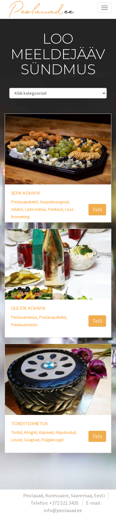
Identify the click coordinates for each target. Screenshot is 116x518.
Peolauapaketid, (25, 202)
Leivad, (17, 439)
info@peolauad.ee (63, 510)
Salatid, (18, 209)
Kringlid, (31, 432)
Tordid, (17, 432)
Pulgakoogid (52, 439)
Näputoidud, (66, 432)
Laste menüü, (36, 209)
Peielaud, (56, 209)
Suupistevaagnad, (55, 202)
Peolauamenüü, (25, 317)
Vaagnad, (32, 439)
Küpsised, (47, 432)
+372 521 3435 (64, 503)
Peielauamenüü (24, 324)
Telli (97, 209)
